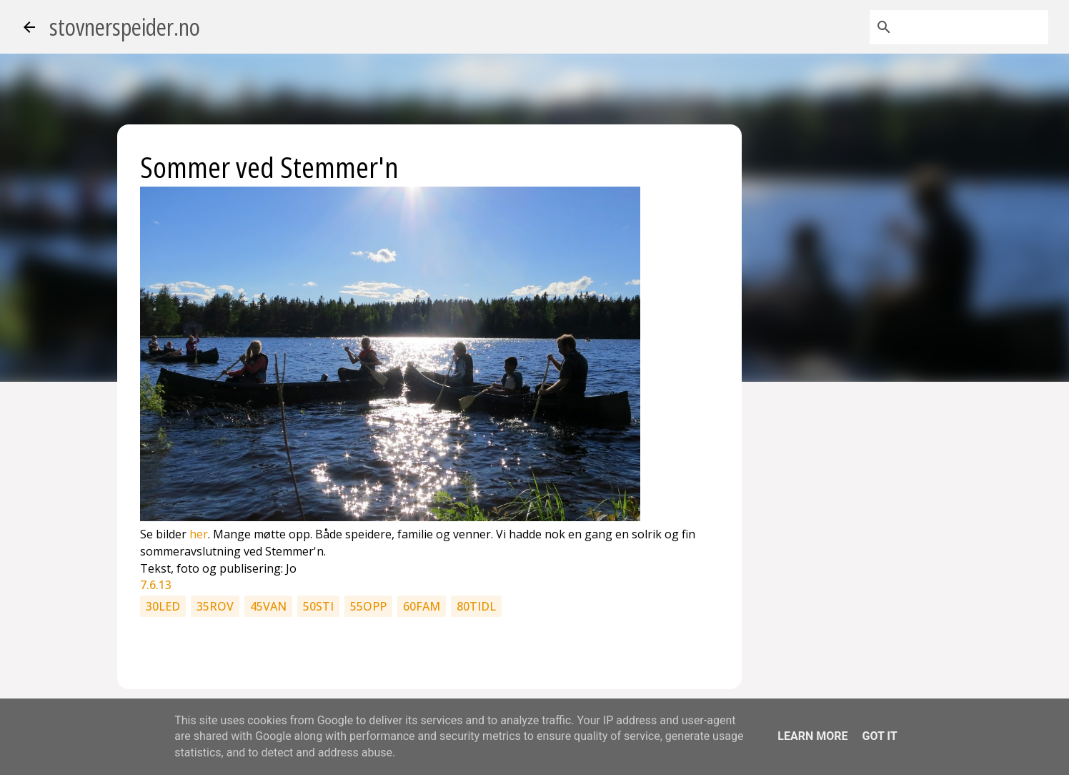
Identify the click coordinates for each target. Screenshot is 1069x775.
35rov (215, 606)
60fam (421, 606)
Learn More (812, 736)
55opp (368, 606)
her (198, 534)
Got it (879, 736)
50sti (318, 606)
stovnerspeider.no (124, 26)
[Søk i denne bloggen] (973, 27)
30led (163, 606)
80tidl (476, 606)
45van (268, 606)
